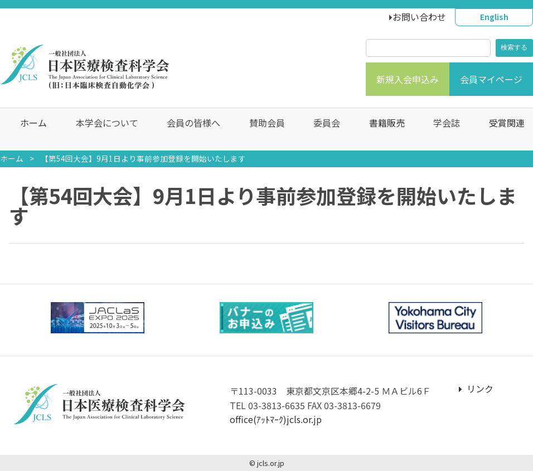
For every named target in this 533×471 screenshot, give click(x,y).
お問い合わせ (419, 16)
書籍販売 (381, 129)
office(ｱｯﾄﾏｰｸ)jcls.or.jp (276, 419)
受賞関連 (501, 129)
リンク (476, 388)
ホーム (27, 129)
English (494, 16)
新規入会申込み (407, 79)
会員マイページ (491, 79)
